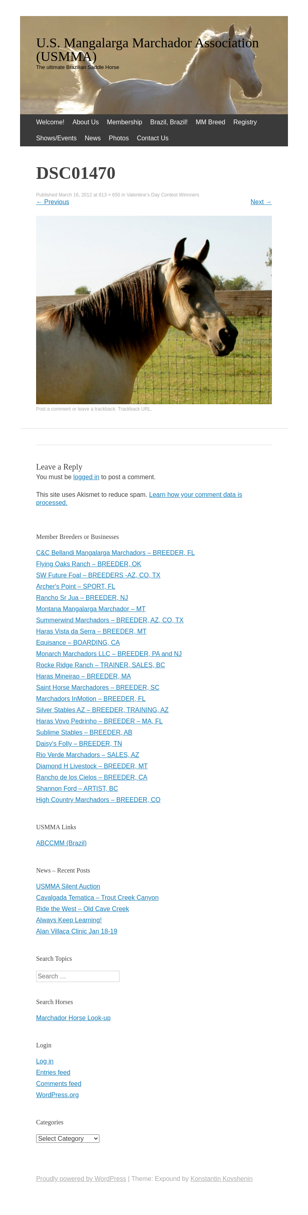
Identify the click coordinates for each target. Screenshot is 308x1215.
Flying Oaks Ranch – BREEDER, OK (88, 564)
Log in (45, 1061)
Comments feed (58, 1083)
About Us (86, 122)
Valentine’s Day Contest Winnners (163, 195)
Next (261, 201)
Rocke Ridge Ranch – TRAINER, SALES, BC (100, 665)
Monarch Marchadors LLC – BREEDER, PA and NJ (109, 653)
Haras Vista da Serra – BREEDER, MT (91, 631)
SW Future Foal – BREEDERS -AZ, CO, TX (98, 575)
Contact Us (152, 138)
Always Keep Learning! (69, 920)
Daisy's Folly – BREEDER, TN (79, 743)
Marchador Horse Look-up (73, 1018)
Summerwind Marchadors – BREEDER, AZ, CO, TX (110, 620)
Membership (124, 122)
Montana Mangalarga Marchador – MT (91, 608)
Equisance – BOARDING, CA (78, 642)
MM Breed (210, 122)
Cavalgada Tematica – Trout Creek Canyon (97, 897)
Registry (245, 122)
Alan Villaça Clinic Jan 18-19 (76, 931)
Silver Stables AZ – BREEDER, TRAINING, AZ (102, 710)
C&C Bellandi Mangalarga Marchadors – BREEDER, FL (115, 552)
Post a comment (53, 409)
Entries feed (53, 1072)
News (93, 138)
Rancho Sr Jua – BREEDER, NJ (82, 597)
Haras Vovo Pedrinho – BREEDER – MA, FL (99, 721)
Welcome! (50, 122)
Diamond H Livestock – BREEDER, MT (92, 766)
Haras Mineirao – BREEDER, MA (83, 676)
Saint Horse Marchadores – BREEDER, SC (98, 687)
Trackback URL (134, 409)
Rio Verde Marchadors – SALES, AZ (87, 754)
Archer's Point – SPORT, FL (76, 586)
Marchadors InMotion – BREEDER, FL (91, 698)
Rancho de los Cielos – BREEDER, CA (91, 777)
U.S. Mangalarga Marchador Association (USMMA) (147, 49)
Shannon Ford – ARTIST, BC (77, 788)
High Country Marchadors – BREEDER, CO (98, 799)
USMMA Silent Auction (68, 886)
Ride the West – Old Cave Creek (82, 908)
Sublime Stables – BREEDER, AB (84, 732)
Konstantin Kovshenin (221, 1178)
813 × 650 (109, 195)
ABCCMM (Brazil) (61, 843)
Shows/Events (56, 138)
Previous (52, 201)
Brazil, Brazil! (169, 122)
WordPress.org (57, 1094)
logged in (86, 477)
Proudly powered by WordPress (81, 1178)
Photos (119, 138)
